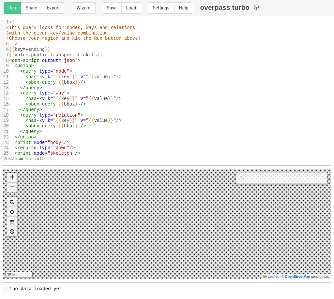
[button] (12, 178)
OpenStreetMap (298, 276)
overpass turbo (229, 7)
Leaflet (271, 276)
